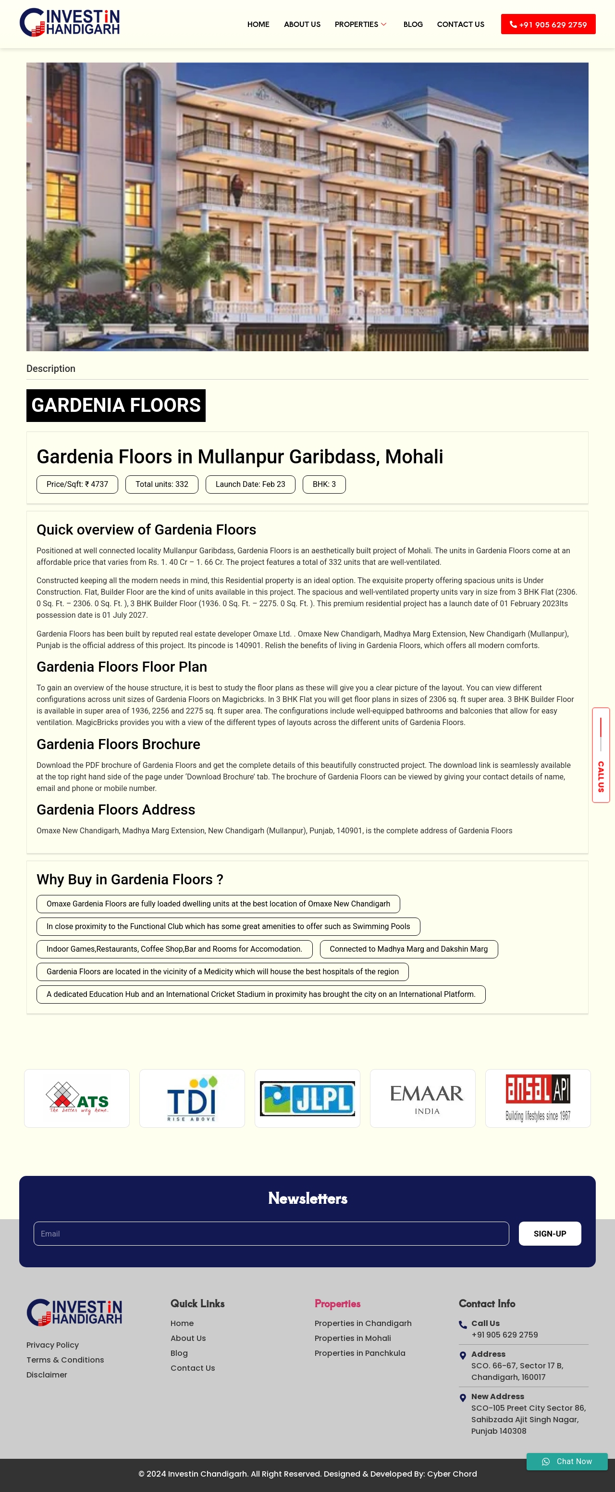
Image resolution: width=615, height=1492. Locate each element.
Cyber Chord (452, 1473)
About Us (295, 24)
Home (252, 24)
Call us (601, 776)
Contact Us (454, 24)
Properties (354, 24)
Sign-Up (550, 1233)
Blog (406, 24)
